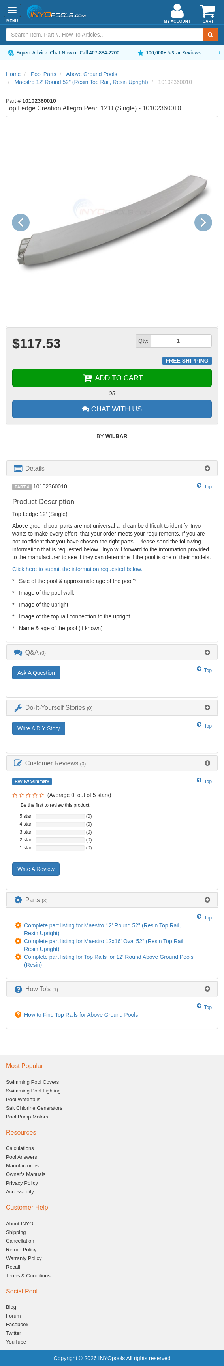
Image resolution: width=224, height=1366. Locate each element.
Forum (13, 1316)
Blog (11, 1307)
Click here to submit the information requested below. (77, 569)
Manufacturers (22, 1166)
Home (13, 74)
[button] (23, 221)
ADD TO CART (112, 378)
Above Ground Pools (91, 74)
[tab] (112, 468)
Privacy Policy (22, 1183)
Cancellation (20, 1241)
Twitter (13, 1333)
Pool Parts (43, 74)
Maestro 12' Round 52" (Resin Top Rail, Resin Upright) (81, 82)
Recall (13, 1267)
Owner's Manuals (25, 1174)
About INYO (19, 1223)
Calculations (20, 1148)
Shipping (16, 1232)
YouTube (16, 1342)
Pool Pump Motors (27, 1117)
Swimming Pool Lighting (33, 1091)
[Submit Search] (210, 34)
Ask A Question (36, 673)
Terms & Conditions (28, 1276)
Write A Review (36, 869)
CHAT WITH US (112, 409)
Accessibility (20, 1192)
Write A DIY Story (38, 728)
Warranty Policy (24, 1258)
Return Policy (21, 1249)
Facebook (17, 1324)
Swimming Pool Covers (32, 1082)
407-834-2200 (104, 52)
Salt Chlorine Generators (34, 1108)
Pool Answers (21, 1157)
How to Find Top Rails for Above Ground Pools (81, 1015)
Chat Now (61, 52)
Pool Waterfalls (23, 1099)
